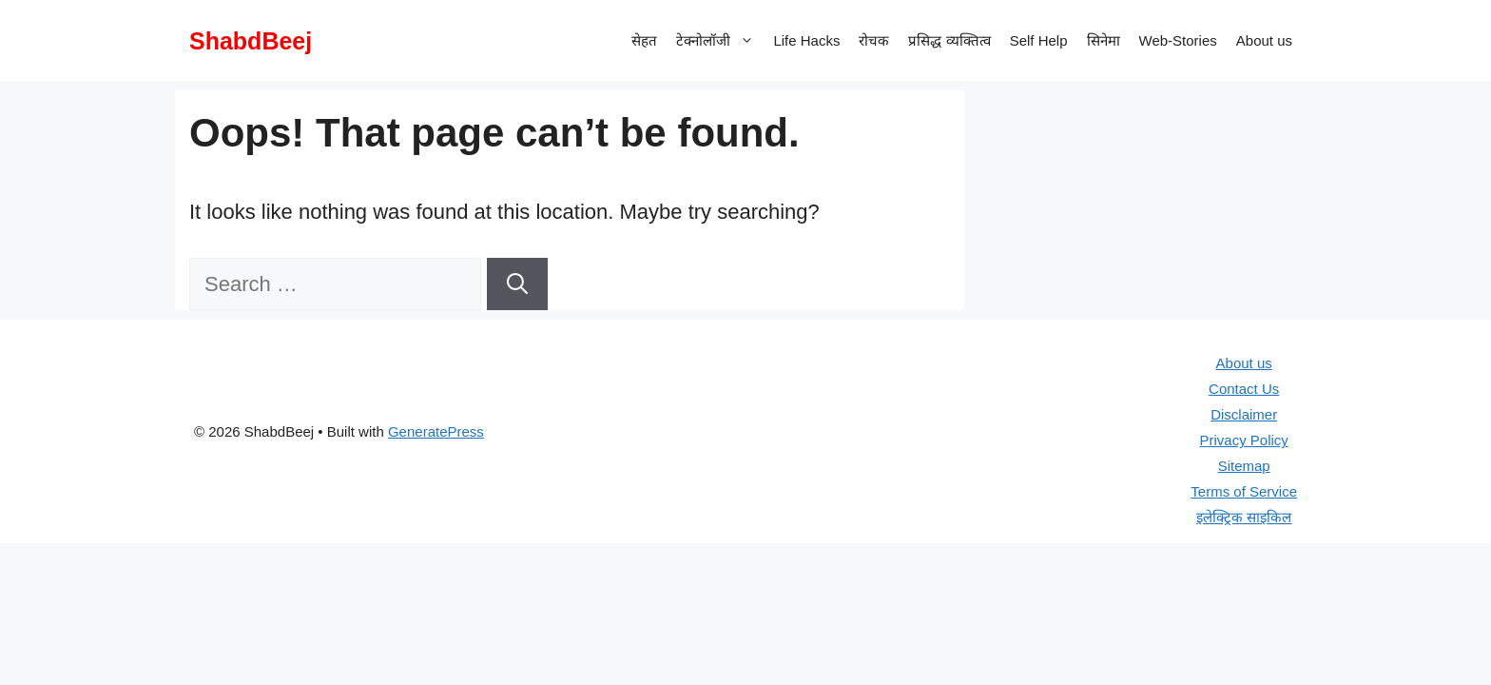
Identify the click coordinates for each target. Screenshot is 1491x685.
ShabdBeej (250, 41)
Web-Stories (1178, 40)
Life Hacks (806, 40)
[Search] (517, 284)
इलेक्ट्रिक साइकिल (1243, 517)
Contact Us (1244, 389)
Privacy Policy (1243, 440)
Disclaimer (1243, 414)
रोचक (874, 40)
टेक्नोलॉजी (720, 40)
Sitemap (1244, 466)
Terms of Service (1244, 491)
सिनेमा (1103, 40)
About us (1264, 40)
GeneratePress (436, 431)
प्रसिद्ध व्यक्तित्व (949, 40)
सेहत (644, 40)
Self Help (1039, 40)
